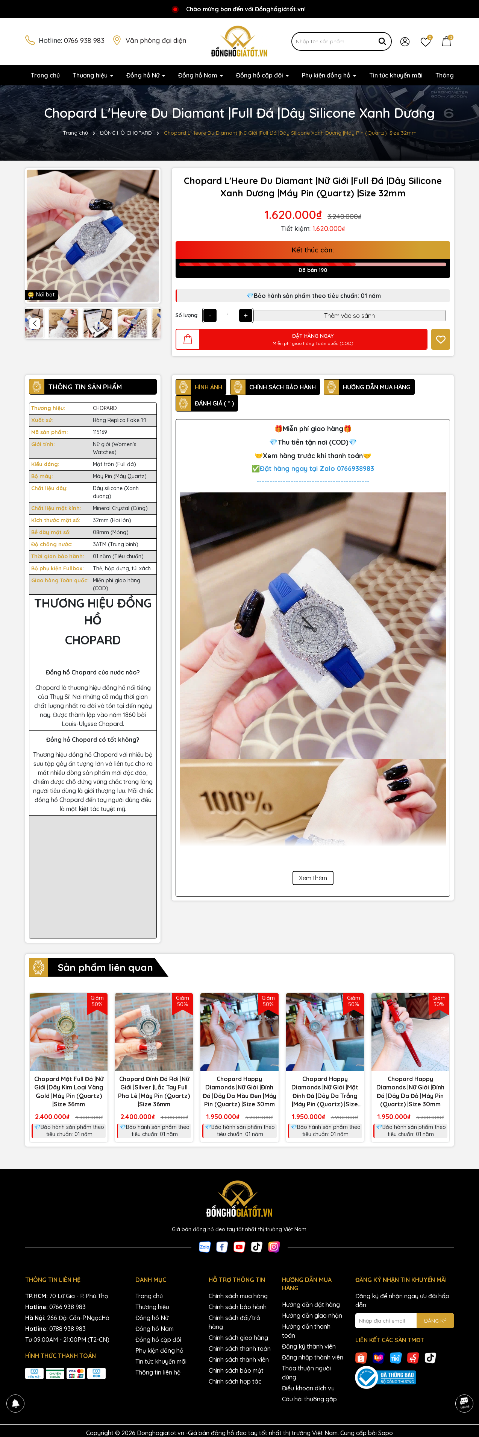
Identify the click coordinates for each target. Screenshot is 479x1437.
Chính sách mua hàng (238, 1296)
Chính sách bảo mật (236, 1370)
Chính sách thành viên (239, 1359)
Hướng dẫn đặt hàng (311, 1304)
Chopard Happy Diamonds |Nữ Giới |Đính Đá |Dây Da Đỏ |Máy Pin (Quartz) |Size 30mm (410, 1091)
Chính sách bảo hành (238, 1307)
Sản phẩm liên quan (105, 967)
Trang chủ (45, 75)
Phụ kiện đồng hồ (327, 75)
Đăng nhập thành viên (312, 1357)
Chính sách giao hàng (238, 1337)
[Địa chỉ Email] (404, 1320)
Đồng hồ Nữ (143, 75)
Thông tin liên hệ (157, 1372)
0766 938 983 (84, 40)
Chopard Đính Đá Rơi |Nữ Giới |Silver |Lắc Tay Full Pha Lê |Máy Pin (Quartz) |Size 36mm (154, 1091)
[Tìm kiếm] (382, 41)
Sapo (385, 1433)
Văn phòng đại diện (156, 40)
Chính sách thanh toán (240, 1348)
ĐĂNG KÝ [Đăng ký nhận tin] (435, 1320)
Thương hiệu (91, 75)
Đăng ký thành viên (309, 1346)
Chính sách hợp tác (235, 1381)
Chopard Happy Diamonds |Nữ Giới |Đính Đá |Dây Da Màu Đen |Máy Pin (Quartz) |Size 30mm (239, 1091)
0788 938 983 (67, 1328)
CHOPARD (105, 408)
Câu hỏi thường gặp (309, 1399)
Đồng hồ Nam (198, 75)
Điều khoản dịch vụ (308, 1388)
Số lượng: (187, 315)
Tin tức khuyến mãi (396, 75)
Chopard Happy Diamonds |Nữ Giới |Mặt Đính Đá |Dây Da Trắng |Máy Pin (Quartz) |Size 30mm (324, 1092)
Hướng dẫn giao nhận (312, 1315)
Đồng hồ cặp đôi (260, 75)
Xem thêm (313, 878)
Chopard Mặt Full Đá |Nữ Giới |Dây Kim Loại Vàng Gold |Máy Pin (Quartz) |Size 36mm (68, 1091)
